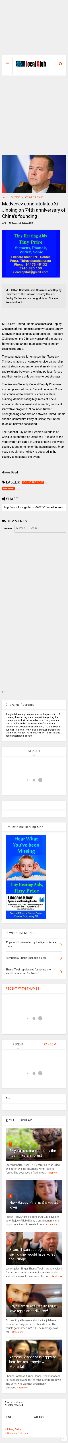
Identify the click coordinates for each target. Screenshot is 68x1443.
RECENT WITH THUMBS (23, 988)
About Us (39, 1417)
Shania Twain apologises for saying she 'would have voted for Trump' (32, 1254)
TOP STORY (15, 197)
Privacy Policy (14, 1429)
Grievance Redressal (17, 1433)
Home (4, 197)
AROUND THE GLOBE (34, 197)
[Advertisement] (34, 29)
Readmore (52, 1173)
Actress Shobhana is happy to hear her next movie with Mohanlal (32, 1362)
